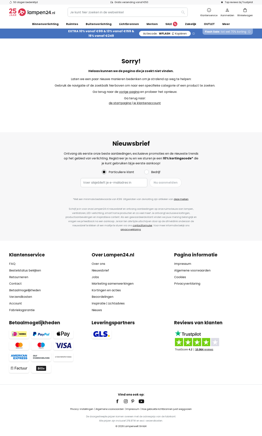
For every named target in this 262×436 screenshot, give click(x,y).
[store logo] (32, 12)
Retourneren (18, 277)
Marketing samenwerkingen (113, 283)
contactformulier (142, 225)
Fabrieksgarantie (22, 310)
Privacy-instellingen (81, 409)
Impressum (182, 264)
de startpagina (120, 103)
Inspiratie (99, 303)
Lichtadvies (116, 303)
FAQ (12, 264)
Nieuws (97, 310)
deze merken (181, 199)
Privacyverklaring (187, 283)
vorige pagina (129, 92)
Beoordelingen (102, 297)
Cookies (180, 277)
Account (15, 303)
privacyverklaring (131, 229)
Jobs (95, 277)
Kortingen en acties (106, 290)
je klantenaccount (147, 103)
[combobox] (127, 12)
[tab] (48, 282)
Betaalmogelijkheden (25, 290)
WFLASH (165, 33)
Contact (15, 283)
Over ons (98, 264)
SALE (171, 24)
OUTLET (209, 24)
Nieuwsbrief (100, 270)
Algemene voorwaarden (192, 270)
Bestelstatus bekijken (25, 270)
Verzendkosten (20, 297)
